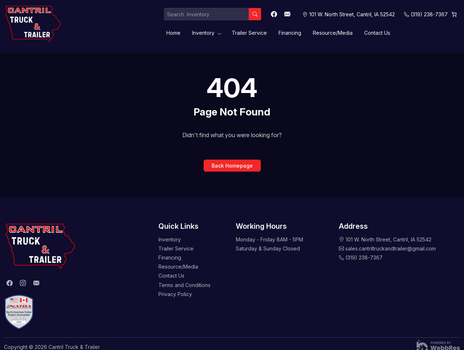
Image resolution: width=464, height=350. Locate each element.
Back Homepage (232, 166)
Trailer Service (249, 33)
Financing (289, 33)
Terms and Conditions (184, 285)
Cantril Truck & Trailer (74, 347)
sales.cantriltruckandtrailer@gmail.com (390, 248)
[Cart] (454, 14)
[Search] (255, 14)
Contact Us (377, 33)
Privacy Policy (175, 294)
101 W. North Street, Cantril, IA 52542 (388, 239)
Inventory (203, 33)
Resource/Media (333, 33)
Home (173, 33)
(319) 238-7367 (429, 14)
